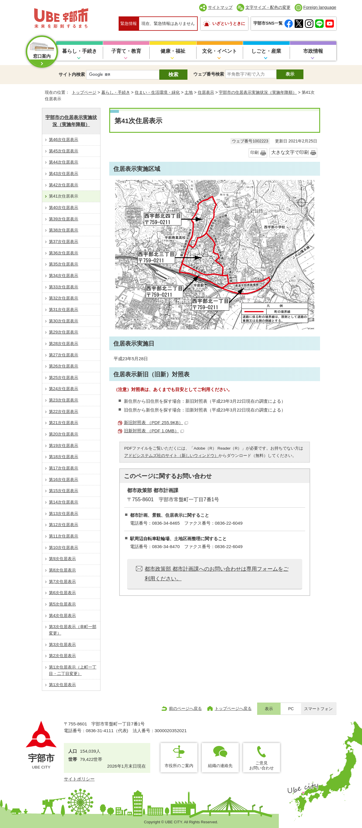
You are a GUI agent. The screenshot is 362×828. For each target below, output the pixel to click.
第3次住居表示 (62, 644)
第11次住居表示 (63, 536)
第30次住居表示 (63, 321)
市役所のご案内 (179, 765)
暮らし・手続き (79, 51)
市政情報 (313, 51)
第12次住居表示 (63, 524)
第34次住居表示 (63, 275)
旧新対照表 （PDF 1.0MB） (154, 430)
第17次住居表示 (63, 468)
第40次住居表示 (63, 207)
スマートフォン (318, 709)
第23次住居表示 (63, 400)
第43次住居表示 (63, 173)
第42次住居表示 (63, 185)
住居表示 (206, 92)
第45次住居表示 (63, 151)
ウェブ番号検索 (208, 74)
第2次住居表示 (62, 655)
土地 (189, 92)
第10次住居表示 (63, 547)
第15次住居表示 (63, 490)
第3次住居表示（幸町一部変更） (72, 629)
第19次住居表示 (63, 445)
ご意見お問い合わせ (261, 765)
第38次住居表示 (63, 230)
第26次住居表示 (63, 366)
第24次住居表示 (63, 388)
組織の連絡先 (220, 765)
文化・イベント (219, 51)
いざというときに (228, 23)
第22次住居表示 (63, 411)
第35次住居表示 (63, 264)
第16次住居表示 (63, 479)
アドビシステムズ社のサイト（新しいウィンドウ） (171, 455)
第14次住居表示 (63, 502)
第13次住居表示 (63, 513)
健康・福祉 (172, 51)
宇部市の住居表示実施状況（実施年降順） (258, 92)
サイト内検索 (72, 74)
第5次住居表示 (62, 604)
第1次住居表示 (62, 684)
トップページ (84, 92)
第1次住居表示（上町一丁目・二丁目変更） (72, 670)
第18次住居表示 (63, 456)
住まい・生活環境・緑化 (157, 92)
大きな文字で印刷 (290, 152)
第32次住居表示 (63, 298)
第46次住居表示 (63, 139)
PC (291, 709)
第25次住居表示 (63, 377)
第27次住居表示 (63, 355)
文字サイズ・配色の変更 (268, 7)
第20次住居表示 (63, 434)
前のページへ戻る (185, 708)
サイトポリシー (79, 778)
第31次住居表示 (63, 309)
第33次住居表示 (63, 287)
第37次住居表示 (63, 241)
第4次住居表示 (62, 615)
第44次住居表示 (63, 162)
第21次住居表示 (63, 422)
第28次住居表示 (63, 343)
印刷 (254, 152)
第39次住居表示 (63, 219)
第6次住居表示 (62, 592)
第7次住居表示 (62, 581)
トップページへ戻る (233, 708)
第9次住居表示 (62, 558)
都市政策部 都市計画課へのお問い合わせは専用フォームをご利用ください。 (216, 574)
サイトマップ (220, 7)
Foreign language (319, 7)
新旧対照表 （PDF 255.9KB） (156, 422)
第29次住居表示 (63, 332)
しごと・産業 (266, 51)
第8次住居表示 (62, 570)
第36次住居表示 (63, 253)
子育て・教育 (126, 51)
